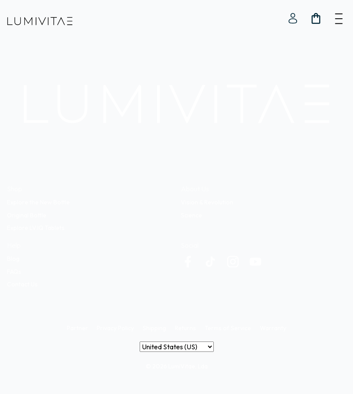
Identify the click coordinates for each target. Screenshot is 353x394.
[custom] (188, 262)
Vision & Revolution (207, 202)
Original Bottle (26, 215)
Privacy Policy (115, 328)
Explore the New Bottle (38, 202)
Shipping (154, 328)
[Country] (177, 346)
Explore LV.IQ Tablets (36, 228)
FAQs (14, 272)
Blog (13, 259)
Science (191, 215)
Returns (185, 328)
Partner (77, 328)
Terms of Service (228, 328)
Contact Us (22, 284)
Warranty (273, 328)
